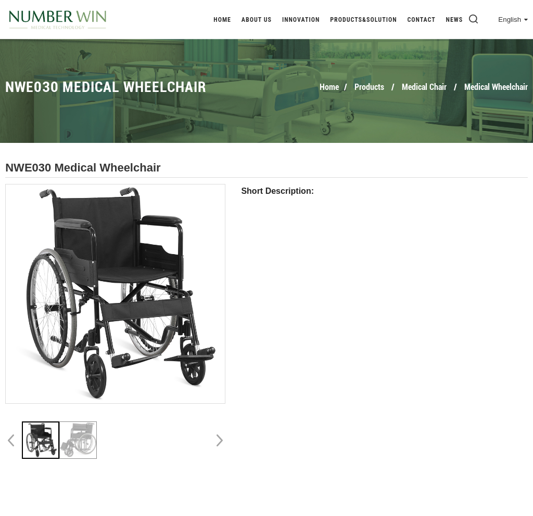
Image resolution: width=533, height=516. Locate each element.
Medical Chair (424, 87)
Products (369, 87)
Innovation (301, 19)
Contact (421, 19)
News (454, 19)
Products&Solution (363, 19)
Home (222, 19)
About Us (257, 19)
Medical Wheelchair (496, 87)
